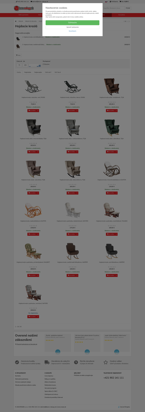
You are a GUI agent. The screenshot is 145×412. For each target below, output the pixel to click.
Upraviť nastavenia (72, 27)
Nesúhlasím (72, 31)
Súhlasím (72, 23)
